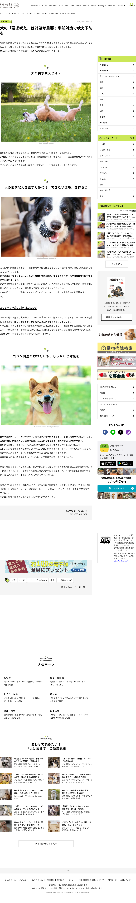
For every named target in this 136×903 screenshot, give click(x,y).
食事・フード (105, 155)
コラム (102, 93)
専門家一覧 (112, 880)
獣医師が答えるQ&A (108, 387)
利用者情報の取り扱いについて (91, 880)
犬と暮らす (13, 13)
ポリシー (71, 880)
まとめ (102, 116)
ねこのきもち (37, 880)
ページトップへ (68, 870)
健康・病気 (104, 161)
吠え (31, 13)
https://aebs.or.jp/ (121, 561)
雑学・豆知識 (105, 190)
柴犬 (101, 196)
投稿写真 (86, 5)
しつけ (44, 5)
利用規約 (60, 880)
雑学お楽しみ (35, 5)
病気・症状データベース (109, 76)
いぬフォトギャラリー (109, 404)
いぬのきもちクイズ (108, 398)
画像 (101, 105)
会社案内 (52, 885)
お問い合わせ (125, 880)
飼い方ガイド (122, 5)
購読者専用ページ (107, 416)
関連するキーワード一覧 (73, 587)
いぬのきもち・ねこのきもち (16, 880)
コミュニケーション (38, 580)
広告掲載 (50, 880)
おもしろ (103, 173)
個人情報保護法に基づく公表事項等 (73, 885)
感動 (101, 184)
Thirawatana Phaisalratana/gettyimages (46, 427)
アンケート (104, 128)
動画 (101, 99)
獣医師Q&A (102, 5)
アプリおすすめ (65, 580)
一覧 (130, 138)
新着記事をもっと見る (46, 843)
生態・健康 (52, 5)
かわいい (103, 167)
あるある (103, 178)
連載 (101, 82)
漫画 (101, 88)
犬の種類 (103, 122)
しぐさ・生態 (105, 149)
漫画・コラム (69, 5)
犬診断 (102, 410)
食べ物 (78, 5)
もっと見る (116, 263)
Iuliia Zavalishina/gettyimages (46, 258)
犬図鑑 (93, 5)
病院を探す (111, 5)
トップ (2, 13)
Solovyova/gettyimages (46, 143)
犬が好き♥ (104, 70)
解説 (52, 580)
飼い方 (61, 5)
